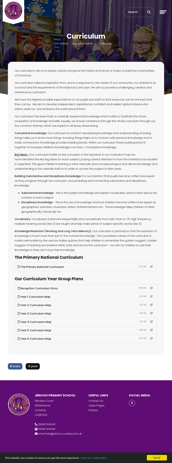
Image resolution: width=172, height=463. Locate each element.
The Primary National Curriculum (41, 267)
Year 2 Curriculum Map (34, 305)
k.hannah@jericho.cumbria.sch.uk (60, 434)
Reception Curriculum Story (38, 288)
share (15, 366)
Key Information (83, 43)
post (33, 366)
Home (64, 43)
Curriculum (105, 43)
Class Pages (96, 405)
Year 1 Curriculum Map (34, 297)
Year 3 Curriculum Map (34, 313)
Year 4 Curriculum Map (35, 322)
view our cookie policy (94, 458)
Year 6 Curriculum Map (34, 339)
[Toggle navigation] (163, 12)
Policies (93, 410)
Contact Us (96, 401)
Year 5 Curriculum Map (34, 330)
